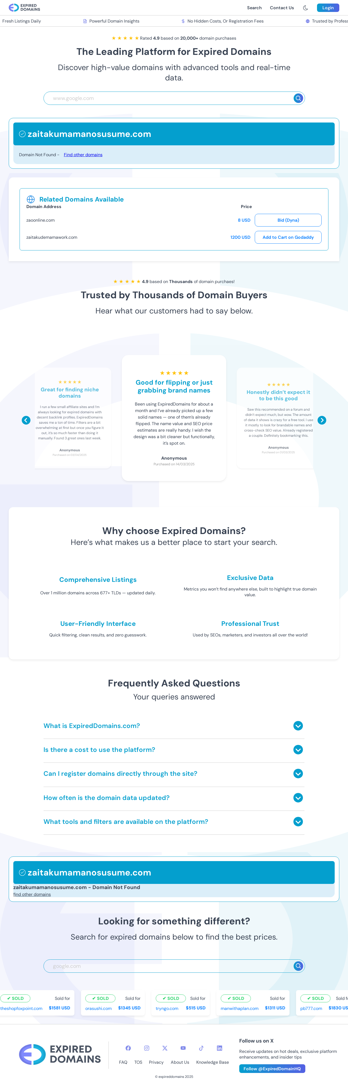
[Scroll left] (26, 420)
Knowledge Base (212, 1062)
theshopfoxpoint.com (22, 1008)
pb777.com (312, 1008)
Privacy (156, 1062)
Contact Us (282, 8)
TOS (138, 1062)
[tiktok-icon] (201, 1048)
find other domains (32, 894)
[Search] (298, 98)
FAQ (123, 1062)
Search (254, 8)
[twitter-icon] (164, 1048)
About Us (180, 1062)
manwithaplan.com (240, 1008)
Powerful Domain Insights (112, 21)
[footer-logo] (60, 1055)
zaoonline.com (40, 220)
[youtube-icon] (183, 1048)
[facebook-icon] (128, 1048)
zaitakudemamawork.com (51, 237)
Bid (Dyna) (288, 220)
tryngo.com (168, 1008)
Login (328, 8)
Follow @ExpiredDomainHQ (272, 1069)
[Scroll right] (322, 420)
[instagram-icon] (146, 1048)
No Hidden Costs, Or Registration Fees (223, 21)
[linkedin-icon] (219, 1048)
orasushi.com (99, 1008)
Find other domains (83, 155)
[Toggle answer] (298, 725)
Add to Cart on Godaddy (288, 237)
